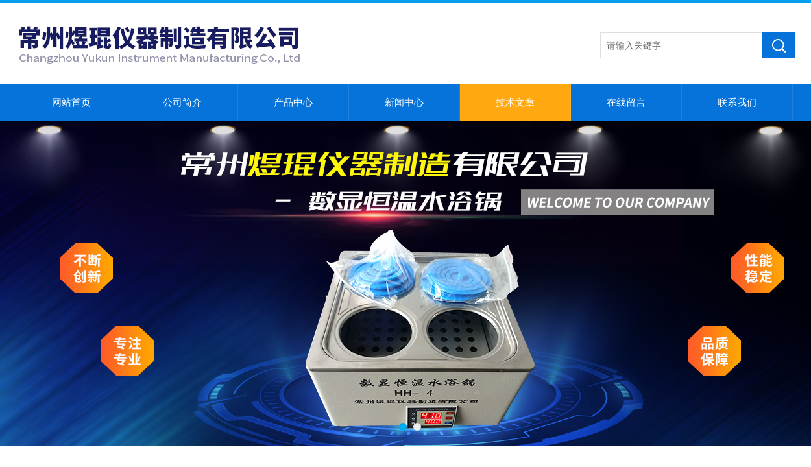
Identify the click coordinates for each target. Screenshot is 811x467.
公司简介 (182, 102)
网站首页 (71, 102)
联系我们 (737, 102)
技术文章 (515, 102)
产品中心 (293, 102)
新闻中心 (404, 102)
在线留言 (626, 102)
